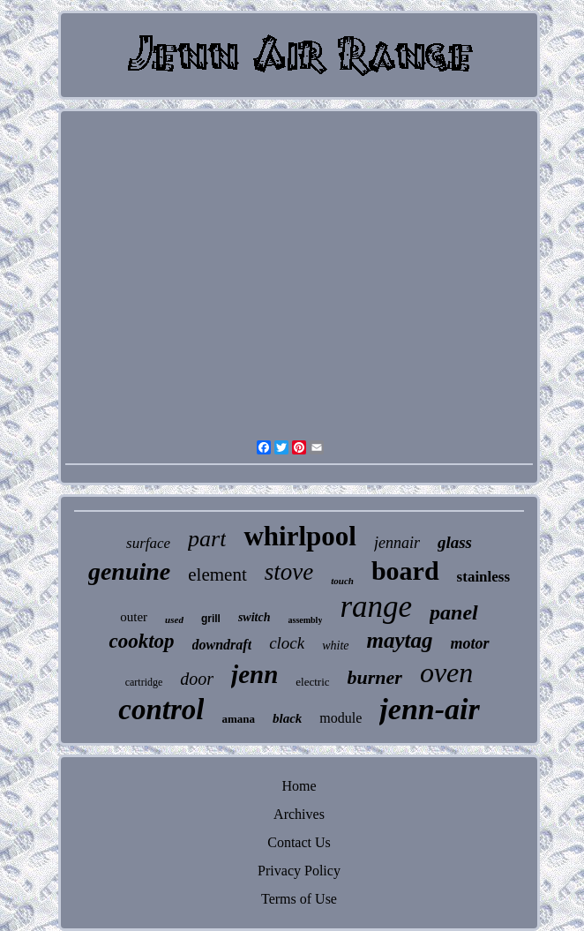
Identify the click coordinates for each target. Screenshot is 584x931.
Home (298, 785)
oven (446, 672)
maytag (400, 640)
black (287, 718)
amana (238, 718)
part (207, 539)
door (196, 678)
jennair (397, 543)
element (217, 574)
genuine (129, 571)
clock (286, 643)
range (376, 606)
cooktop (141, 641)
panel (454, 612)
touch (342, 580)
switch (254, 617)
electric (312, 681)
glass (455, 542)
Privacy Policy (299, 870)
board (405, 570)
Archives (299, 814)
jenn (254, 674)
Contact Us (299, 842)
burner (375, 677)
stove (289, 572)
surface (148, 543)
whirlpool (299, 536)
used (174, 619)
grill (211, 618)
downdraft (222, 644)
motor (470, 643)
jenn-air (429, 709)
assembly (305, 620)
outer (133, 617)
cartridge (144, 682)
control (161, 709)
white (335, 645)
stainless (483, 576)
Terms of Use (299, 898)
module (340, 717)
